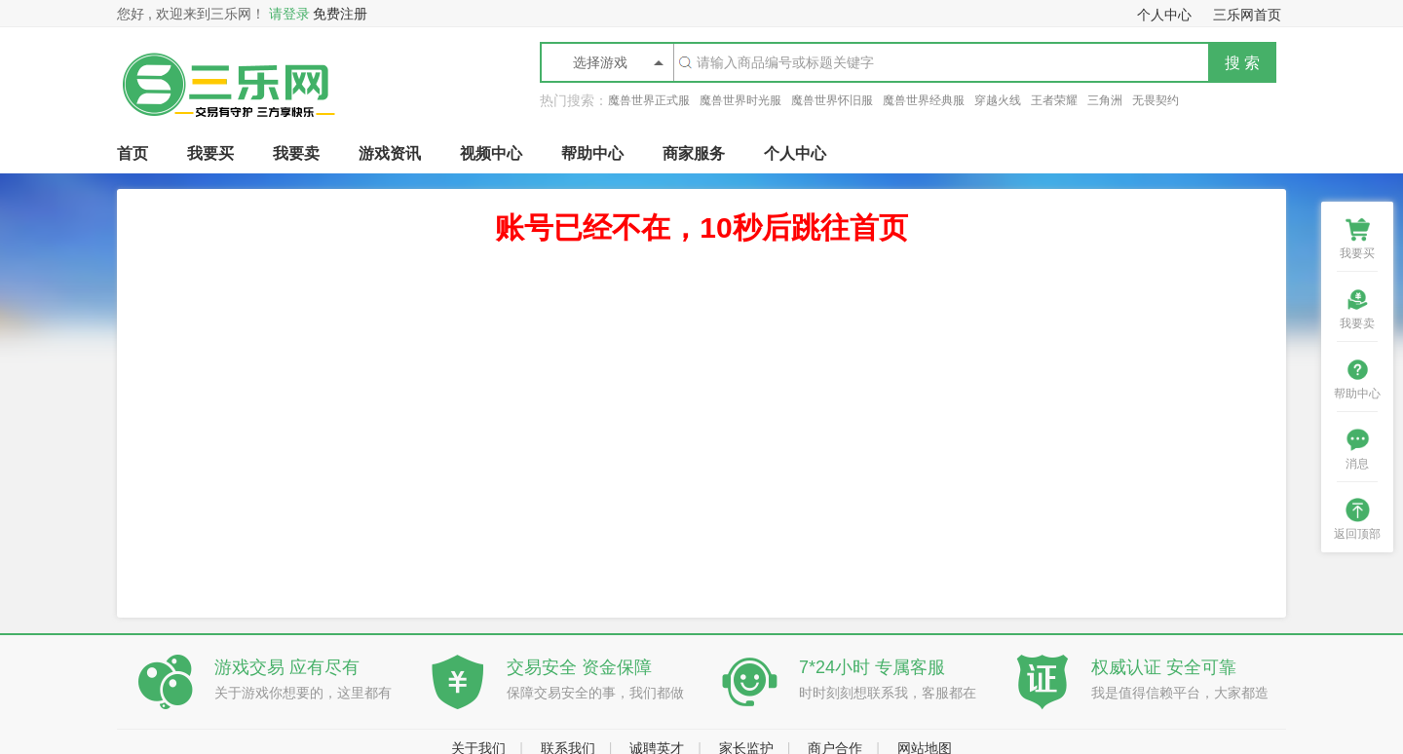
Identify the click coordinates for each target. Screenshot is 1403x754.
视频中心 (491, 153)
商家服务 (694, 153)
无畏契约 (1155, 100)
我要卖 (296, 153)
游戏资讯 (390, 153)
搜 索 (1242, 63)
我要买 (210, 153)
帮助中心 (592, 153)
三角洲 (1104, 100)
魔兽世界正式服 (649, 100)
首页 (132, 153)
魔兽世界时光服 (740, 100)
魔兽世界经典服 (924, 100)
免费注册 (340, 13)
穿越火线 (997, 100)
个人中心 (795, 153)
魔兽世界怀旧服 (832, 100)
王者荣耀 (1054, 100)
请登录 (289, 13)
